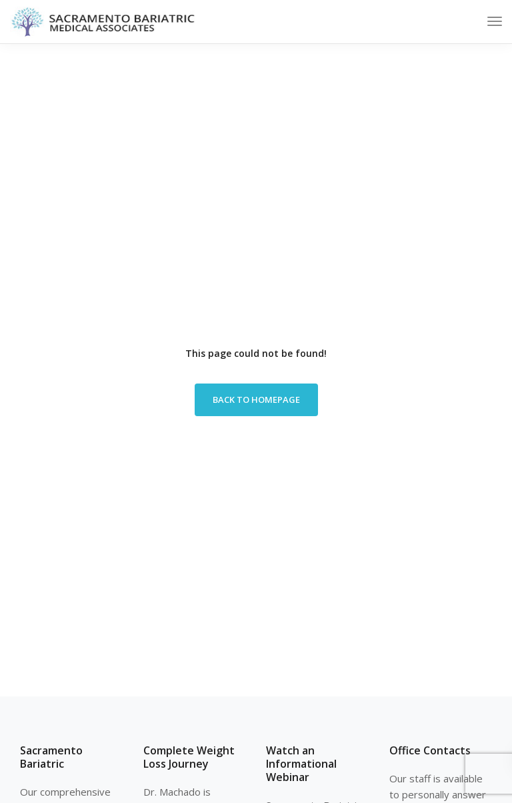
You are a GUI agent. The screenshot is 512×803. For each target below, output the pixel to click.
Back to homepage (256, 399)
